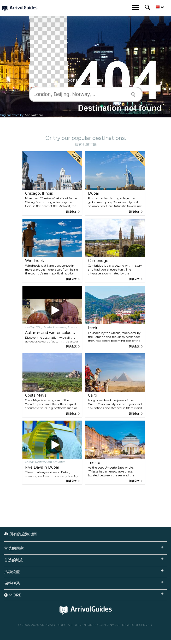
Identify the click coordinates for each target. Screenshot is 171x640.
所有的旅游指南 (20, 533)
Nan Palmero (34, 115)
